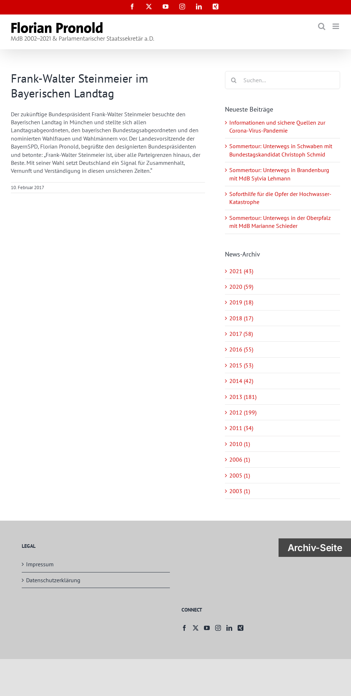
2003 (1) (239, 491)
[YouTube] (207, 628)
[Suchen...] (282, 80)
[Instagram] (218, 628)
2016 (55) (241, 349)
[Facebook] (184, 628)
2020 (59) (241, 286)
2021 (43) (241, 271)
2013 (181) (242, 396)
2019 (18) (241, 302)
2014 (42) (241, 380)
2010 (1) (239, 443)
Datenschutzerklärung (53, 580)
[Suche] (234, 80)
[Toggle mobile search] (321, 26)
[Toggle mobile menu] (336, 26)
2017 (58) (241, 333)
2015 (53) (241, 365)
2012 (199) (242, 412)
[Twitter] (196, 628)
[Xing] (240, 628)
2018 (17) (241, 318)
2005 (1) (239, 475)
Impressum (40, 564)
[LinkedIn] (229, 628)
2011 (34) (241, 428)
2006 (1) (239, 459)
